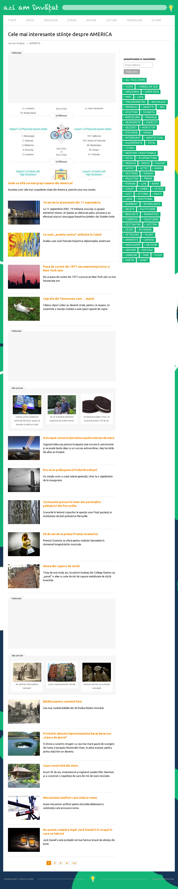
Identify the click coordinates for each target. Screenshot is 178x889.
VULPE (129, 86)
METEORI (151, 244)
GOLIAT (129, 188)
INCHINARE (145, 229)
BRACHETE (131, 214)
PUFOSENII (131, 132)
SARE (146, 255)
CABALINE (131, 255)
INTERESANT (133, 137)
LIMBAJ (144, 188)
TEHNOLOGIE (134, 20)
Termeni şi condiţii (26, 879)
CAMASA (149, 239)
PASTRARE (131, 173)
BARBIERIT (131, 204)
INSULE (146, 163)
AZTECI (144, 168)
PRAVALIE (151, 117)
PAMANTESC (151, 214)
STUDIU (129, 147)
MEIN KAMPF (133, 244)
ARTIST (129, 168)
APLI (162, 107)
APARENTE (131, 239)
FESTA (129, 158)
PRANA (148, 178)
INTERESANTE (152, 204)
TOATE (12, 20)
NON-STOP (148, 127)
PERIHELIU (131, 107)
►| (74, 863)
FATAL (152, 142)
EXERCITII (151, 122)
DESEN (129, 229)
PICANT (149, 234)
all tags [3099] (135, 79)
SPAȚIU (30, 20)
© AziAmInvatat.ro (11, 879)
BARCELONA (132, 117)
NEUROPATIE (133, 122)
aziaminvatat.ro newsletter (140, 59)
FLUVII (158, 255)
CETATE (159, 188)
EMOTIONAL (145, 198)
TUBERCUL (131, 219)
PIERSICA (130, 163)
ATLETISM (131, 112)
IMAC (128, 96)
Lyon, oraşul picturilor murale (61, 684)
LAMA (128, 198)
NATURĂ (91, 20)
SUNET (144, 260)
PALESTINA (131, 178)
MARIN (158, 168)
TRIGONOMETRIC (135, 101)
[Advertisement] (62, 79)
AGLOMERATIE (134, 142)
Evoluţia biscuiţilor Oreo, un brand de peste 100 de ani (97, 419)
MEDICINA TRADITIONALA (140, 153)
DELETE (129, 209)
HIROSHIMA (132, 91)
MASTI (158, 193)
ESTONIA (143, 193)
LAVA (140, 96)
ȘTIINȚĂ (72, 20)
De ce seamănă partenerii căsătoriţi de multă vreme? (61, 419)
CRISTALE (147, 249)
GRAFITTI (148, 107)
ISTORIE (156, 20)
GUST (128, 193)
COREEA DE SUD (148, 86)
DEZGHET (131, 127)
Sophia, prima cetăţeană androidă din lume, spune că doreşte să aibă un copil (27, 421)
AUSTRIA (151, 224)
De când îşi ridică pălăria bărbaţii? (27, 686)
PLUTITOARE (147, 209)
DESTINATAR (133, 224)
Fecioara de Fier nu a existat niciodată (97, 686)
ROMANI (130, 183)
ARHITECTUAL (154, 137)
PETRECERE (132, 234)
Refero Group (168, 879)
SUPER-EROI (152, 91)
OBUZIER (130, 249)
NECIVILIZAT (159, 101)
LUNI (143, 183)
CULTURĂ (111, 20)
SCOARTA (149, 112)
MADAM (148, 173)
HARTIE (129, 260)
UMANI (147, 132)
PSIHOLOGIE (51, 20)
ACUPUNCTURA (147, 158)
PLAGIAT (160, 163)
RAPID (155, 183)
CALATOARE (151, 219)
